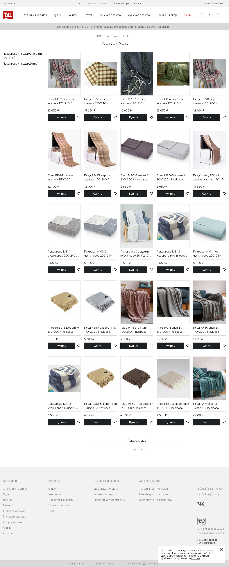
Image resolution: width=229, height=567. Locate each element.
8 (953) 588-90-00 (215, 3)
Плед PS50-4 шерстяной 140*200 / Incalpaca (136, 405)
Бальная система (59, 505)
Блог (51, 511)
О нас (79, 3)
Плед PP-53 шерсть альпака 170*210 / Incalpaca (133, 101)
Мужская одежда (138, 15)
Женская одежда (110, 15)
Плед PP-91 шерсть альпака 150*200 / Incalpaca (61, 178)
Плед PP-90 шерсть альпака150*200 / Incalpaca (206, 101)
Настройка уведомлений (110, 500)
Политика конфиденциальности (142, 563)
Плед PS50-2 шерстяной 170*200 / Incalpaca (100, 329)
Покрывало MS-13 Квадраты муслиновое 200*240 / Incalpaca (171, 254)
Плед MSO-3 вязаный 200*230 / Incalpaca (134, 177)
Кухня (57, 15)
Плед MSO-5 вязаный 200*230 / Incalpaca (171, 177)
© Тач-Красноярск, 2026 (210, 528)
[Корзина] (224, 15)
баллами (163, 26)
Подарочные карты (60, 500)
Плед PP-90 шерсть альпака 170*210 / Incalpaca (61, 101)
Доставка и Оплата (97, 3)
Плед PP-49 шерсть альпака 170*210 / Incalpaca (170, 101)
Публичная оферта (104, 563)
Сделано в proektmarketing (211, 533)
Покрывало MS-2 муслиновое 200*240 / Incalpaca (99, 254)
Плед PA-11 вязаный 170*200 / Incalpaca (170, 329)
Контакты (139, 3)
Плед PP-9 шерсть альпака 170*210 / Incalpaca (96, 101)
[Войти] (209, 14)
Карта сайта (76, 563)
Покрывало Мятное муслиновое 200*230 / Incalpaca (208, 254)
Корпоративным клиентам (156, 500)
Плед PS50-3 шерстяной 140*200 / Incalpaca (173, 405)
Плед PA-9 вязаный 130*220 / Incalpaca (206, 405)
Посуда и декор (166, 15)
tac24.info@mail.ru (209, 494)
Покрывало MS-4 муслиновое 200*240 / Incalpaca (63, 254)
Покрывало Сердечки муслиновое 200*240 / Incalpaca (135, 254)
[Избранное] (217, 14)
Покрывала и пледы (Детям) (20, 63)
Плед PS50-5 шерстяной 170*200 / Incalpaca (64, 329)
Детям (87, 15)
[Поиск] (201, 15)
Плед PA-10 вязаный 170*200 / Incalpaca (206, 329)
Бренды (8, 533)
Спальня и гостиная (34, 15)
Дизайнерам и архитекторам (157, 494)
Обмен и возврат (105, 494)
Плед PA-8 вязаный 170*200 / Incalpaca (133, 329)
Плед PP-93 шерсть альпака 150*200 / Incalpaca (97, 178)
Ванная (72, 15)
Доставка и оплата (106, 488)
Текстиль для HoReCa (153, 488)
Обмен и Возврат (121, 3)
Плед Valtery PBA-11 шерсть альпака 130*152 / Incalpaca (209, 178)
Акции (187, 15)
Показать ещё (137, 440)
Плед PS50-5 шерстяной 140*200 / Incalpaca (100, 405)
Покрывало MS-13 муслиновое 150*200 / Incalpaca (63, 406)
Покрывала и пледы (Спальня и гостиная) (22, 55)
